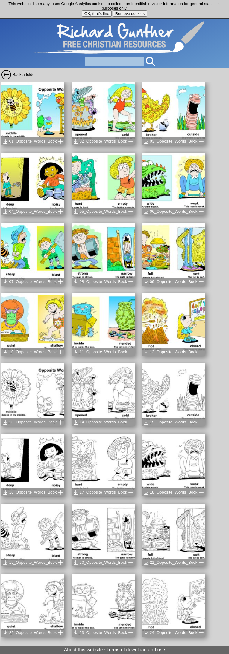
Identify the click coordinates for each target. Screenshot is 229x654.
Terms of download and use (136, 649)
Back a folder (24, 74)
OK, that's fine (96, 13)
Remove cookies (130, 13)
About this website (83, 649)
